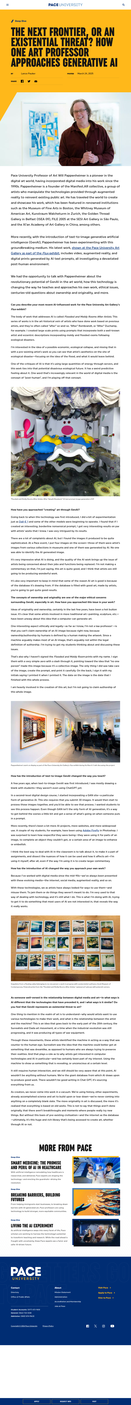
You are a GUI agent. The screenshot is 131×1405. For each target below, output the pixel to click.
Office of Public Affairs (20, 1297)
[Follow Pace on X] (95, 1326)
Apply (36, 1401)
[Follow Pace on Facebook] (88, 1326)
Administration (61, 1297)
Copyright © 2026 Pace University (24, 1326)
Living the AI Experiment (32, 1226)
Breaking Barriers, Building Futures (35, 1197)
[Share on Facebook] (22, 81)
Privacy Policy (48, 1326)
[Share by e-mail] (35, 81)
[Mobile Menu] (7, 5)
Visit (94, 1401)
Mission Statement (63, 1292)
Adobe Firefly (91, 830)
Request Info (65, 1401)
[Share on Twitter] (29, 81)
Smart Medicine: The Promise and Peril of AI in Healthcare (36, 1165)
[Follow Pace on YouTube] (112, 1326)
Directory (15, 1292)
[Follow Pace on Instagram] (103, 1326)
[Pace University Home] (65, 4)
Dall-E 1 (23, 521)
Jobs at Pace (60, 1306)
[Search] (123, 5)
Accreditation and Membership (68, 1302)
